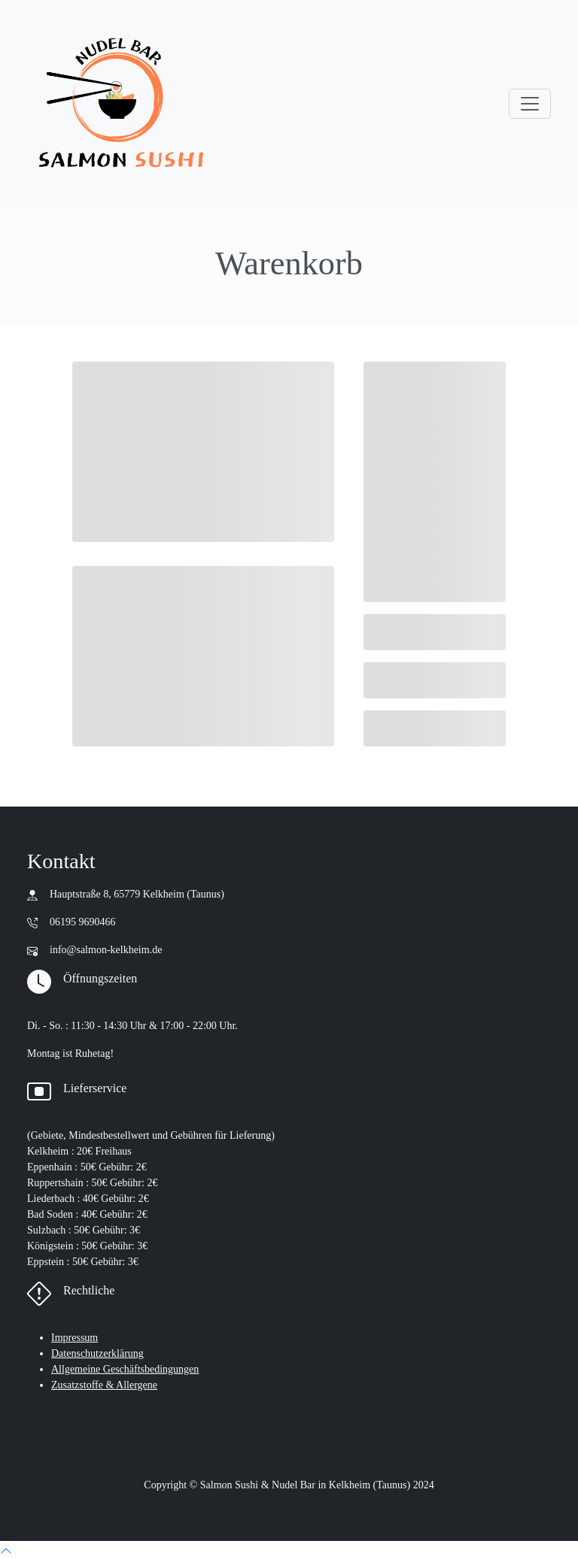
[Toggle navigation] (530, 104)
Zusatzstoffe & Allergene (104, 1385)
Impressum (74, 1337)
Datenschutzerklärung (97, 1353)
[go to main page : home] (121, 103)
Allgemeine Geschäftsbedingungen (125, 1369)
